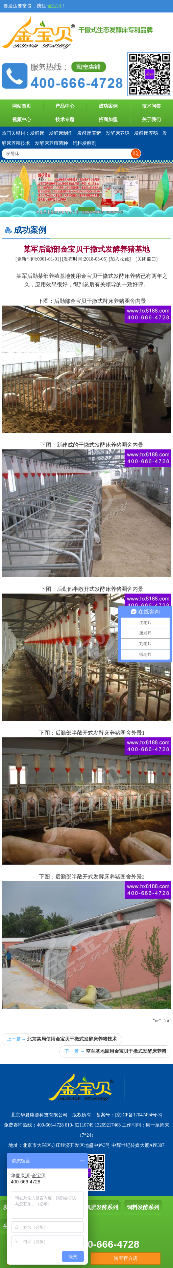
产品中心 (64, 106)
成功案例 (108, 106)
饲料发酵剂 (84, 143)
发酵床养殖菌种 (51, 143)
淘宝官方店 (126, 1258)
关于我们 (151, 119)
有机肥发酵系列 (99, 1207)
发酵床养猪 (89, 133)
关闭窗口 (146, 259)
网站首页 (21, 106)
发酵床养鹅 (146, 133)
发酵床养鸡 (117, 133)
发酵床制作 (61, 133)
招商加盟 (108, 119)
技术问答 (151, 106)
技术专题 (64, 119)
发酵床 (37, 133)
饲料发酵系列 (143, 1207)
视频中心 (21, 119)
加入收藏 (119, 259)
